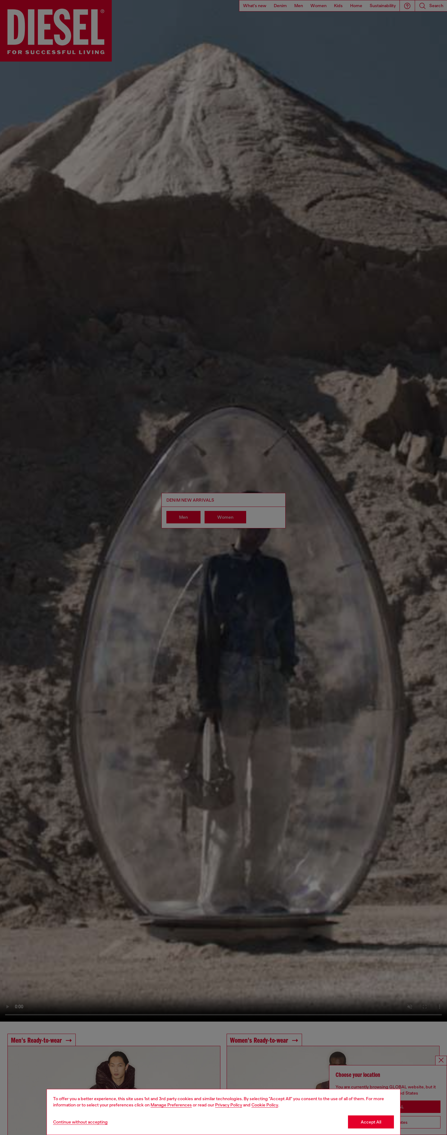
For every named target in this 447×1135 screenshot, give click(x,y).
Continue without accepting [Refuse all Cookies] (80, 1121)
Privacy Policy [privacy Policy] (228, 1104)
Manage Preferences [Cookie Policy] (171, 1104)
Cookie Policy (264, 1104)
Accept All (371, 1121)
